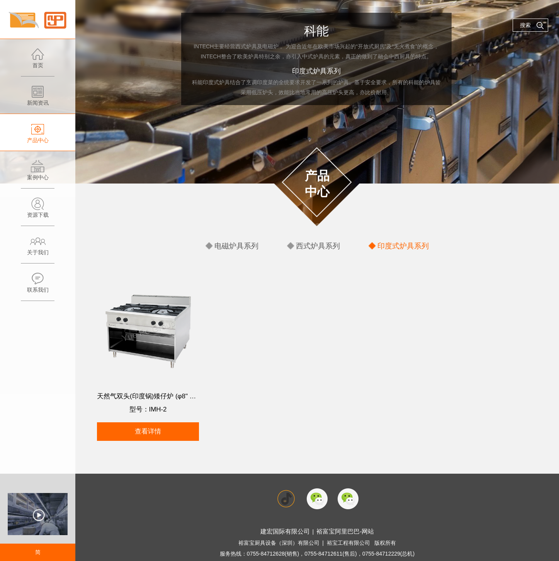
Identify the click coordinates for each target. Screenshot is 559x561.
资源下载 (37, 211)
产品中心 (37, 136)
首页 (37, 62)
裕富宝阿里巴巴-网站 (342, 519)
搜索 (532, 25)
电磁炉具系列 (244, 244)
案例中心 (37, 174)
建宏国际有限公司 (288, 519)
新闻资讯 (37, 99)
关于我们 (37, 249)
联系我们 (37, 286)
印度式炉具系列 (396, 244)
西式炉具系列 (318, 244)
